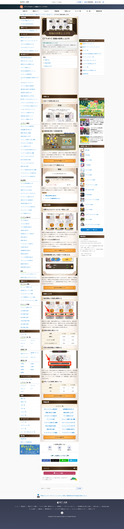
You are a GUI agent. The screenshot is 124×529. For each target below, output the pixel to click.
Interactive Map (105, 506)
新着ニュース (92, 509)
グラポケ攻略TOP (59, 437)
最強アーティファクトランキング (91, 47)
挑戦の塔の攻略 (51, 429)
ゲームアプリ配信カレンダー (62, 509)
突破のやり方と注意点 (26, 190)
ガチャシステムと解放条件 (50, 409)
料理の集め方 (24, 237)
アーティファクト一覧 (88, 57)
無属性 (22, 372)
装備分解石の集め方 (26, 267)
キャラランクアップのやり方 (28, 193)
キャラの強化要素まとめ (27, 183)
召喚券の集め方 (24, 230)
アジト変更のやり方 (68, 415)
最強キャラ (36, 11)
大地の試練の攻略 (25, 320)
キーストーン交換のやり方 (27, 196)
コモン (22, 346)
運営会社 (23, 506)
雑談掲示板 (99, 11)
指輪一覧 (23, 398)
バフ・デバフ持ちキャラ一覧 (28, 432)
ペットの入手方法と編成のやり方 (29, 106)
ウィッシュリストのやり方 (68, 426)
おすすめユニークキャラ (27, 82)
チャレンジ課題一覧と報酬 (68, 419)
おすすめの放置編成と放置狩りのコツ (92, 53)
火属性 (22, 363)
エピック (23, 343)
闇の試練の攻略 (24, 327)
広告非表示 (90, 2)
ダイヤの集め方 (24, 220)
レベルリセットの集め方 (27, 243)
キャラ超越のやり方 (26, 213)
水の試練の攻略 (24, 314)
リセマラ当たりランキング (89, 60)
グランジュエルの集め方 (27, 260)
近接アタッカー (24, 353)
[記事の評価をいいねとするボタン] (59, 447)
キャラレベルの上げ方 (26, 186)
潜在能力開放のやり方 (26, 203)
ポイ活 (98, 2)
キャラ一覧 (78, 11)
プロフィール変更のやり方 (27, 112)
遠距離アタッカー (34, 353)
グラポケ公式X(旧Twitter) (27, 24)
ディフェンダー (24, 357)
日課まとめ (67, 11)
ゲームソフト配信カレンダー (79, 509)
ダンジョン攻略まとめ (26, 287)
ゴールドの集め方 (25, 223)
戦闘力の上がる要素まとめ (89, 70)
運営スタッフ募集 (32, 506)
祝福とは (47, 60)
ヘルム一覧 (23, 411)
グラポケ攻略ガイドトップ (27, 20)
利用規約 (59, 506)
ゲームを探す (32, 509)
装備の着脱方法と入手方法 (27, 96)
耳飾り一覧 (23, 401)
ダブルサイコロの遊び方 (50, 415)
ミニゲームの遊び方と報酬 (50, 422)
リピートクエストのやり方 (68, 422)
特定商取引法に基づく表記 (84, 506)
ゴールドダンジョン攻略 (27, 293)
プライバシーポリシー (69, 506)
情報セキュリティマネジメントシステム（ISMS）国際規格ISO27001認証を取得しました (64, 495)
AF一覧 (88, 11)
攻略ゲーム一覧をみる (91, 229)
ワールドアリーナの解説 (68, 432)
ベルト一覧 (23, 415)
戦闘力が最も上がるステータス (28, 277)
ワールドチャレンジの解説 (50, 432)
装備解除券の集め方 (26, 250)
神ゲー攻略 (23, 14)
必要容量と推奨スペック (27, 116)
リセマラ (46, 11)
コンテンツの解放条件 (26, 74)
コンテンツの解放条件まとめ (52, 198)
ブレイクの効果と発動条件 (27, 86)
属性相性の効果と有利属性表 (28, 89)
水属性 (32, 363)
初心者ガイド (50, 14)
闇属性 (32, 369)
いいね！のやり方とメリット (28, 109)
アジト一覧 (23, 428)
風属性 (22, 366)
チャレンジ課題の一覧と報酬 (28, 139)
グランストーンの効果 (26, 210)
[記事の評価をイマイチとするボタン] (49, 447)
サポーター (33, 357)
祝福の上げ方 (48, 66)
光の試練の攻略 (24, 324)
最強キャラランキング (88, 43)
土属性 (32, 366)
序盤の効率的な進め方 (50, 195)
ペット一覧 (85, 67)
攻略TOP (25, 11)
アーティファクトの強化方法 (28, 206)
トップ (16, 506)
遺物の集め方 (24, 240)
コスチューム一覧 (25, 425)
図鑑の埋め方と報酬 (51, 412)
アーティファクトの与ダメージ (28, 274)
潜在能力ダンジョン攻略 (27, 290)
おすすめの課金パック (59, 160)
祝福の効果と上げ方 (68, 412)
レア (32, 343)
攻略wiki (40, 509)
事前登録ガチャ (48, 509)
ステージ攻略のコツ (59, 250)
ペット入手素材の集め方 (27, 257)
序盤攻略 (56, 11)
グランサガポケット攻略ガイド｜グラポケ (36, 6)
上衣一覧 (23, 405)
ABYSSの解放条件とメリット (28, 71)
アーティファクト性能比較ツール (29, 30)
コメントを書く (59, 473)
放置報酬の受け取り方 (68, 409)
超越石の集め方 (24, 263)
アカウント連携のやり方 (27, 119)
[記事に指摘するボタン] (69, 447)
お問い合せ (96, 506)
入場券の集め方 (24, 247)
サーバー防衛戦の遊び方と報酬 (28, 169)
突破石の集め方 (24, 253)
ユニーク (33, 340)
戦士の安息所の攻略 (51, 426)
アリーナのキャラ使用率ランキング (30, 50)
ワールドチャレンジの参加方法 (28, 173)
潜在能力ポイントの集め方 (27, 233)
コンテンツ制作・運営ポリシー (46, 506)
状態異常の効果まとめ (26, 92)
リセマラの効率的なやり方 (89, 63)
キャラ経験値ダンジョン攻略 (28, 297)
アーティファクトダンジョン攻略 (29, 300)
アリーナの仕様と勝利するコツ (28, 149)
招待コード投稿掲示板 (26, 442)
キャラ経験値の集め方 (26, 227)
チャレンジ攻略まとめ (26, 307)
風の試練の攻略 (24, 317)
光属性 (22, 369)
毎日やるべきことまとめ (27, 60)
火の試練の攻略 (24, 310)
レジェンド (23, 340)
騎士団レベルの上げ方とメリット (29, 99)
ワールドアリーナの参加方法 (28, 176)
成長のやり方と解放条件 (27, 200)
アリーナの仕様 (51, 419)
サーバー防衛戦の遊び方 (68, 429)
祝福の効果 (48, 63)
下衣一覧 (23, 408)
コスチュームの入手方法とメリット (30, 102)
